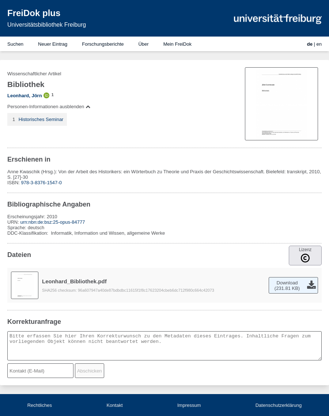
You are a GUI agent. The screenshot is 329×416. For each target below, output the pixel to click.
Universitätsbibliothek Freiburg (46, 25)
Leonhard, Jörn (24, 95)
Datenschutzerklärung (279, 405)
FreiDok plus (33, 13)
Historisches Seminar (41, 119)
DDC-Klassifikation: (28, 233)
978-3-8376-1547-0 (41, 182)
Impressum (189, 405)
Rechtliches (39, 405)
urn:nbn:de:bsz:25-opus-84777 (52, 222)
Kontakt (114, 405)
